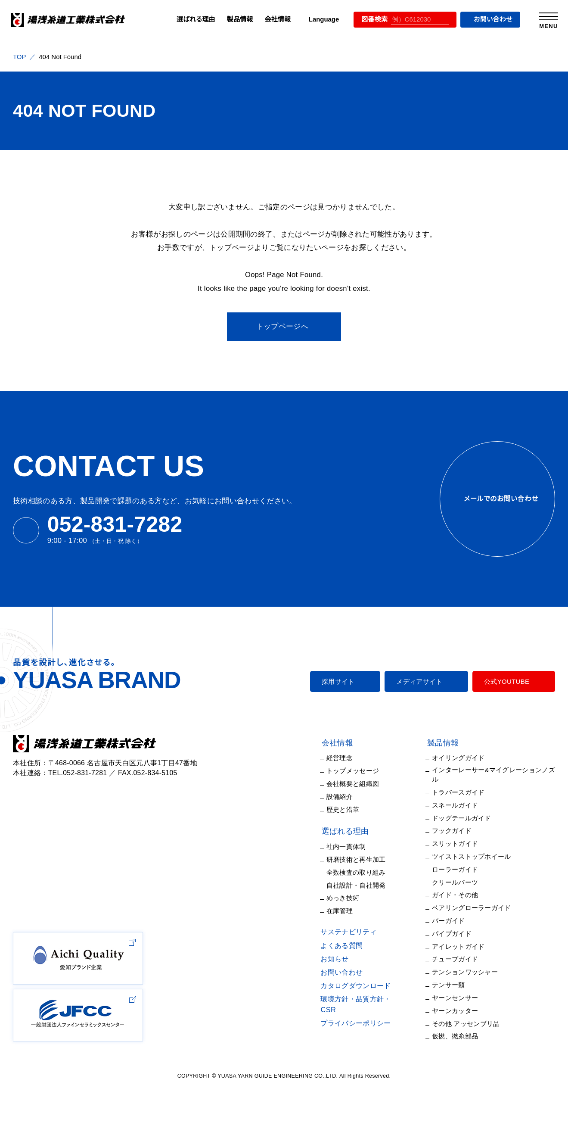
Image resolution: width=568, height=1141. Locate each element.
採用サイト (347, 681)
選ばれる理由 (187, 19)
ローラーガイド (459, 857)
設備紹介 (349, 795)
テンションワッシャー (466, 956)
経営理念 (349, 757)
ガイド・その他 (457, 882)
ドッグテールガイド (464, 807)
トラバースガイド (461, 782)
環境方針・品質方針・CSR (369, 994)
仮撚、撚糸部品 (459, 1018)
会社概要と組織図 (362, 782)
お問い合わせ (488, 19)
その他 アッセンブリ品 (468, 1006)
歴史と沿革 (352, 807)
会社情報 (269, 19)
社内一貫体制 (356, 844)
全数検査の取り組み (365, 869)
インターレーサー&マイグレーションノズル (496, 770)
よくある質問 (350, 940)
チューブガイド (458, 944)
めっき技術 (351, 893)
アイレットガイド (460, 931)
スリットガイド (457, 832)
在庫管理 (349, 906)
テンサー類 (453, 968)
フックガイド (455, 820)
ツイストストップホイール (473, 844)
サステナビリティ (355, 927)
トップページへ (282, 326)
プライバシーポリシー (363, 1008)
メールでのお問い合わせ (497, 499)
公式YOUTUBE (507, 681)
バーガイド (453, 906)
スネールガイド (459, 795)
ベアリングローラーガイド (474, 894)
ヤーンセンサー (459, 981)
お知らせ (344, 954)
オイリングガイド (461, 757)
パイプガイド (455, 919)
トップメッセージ (359, 770)
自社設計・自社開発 (364, 881)
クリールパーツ (459, 869)
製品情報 (231, 19)
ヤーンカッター (458, 993)
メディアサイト (423, 681)
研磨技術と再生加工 (365, 856)
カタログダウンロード (363, 981)
